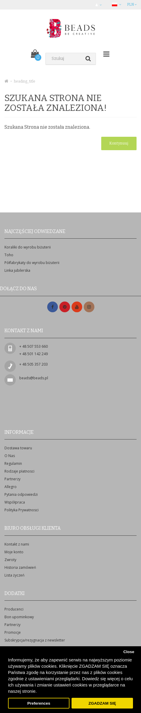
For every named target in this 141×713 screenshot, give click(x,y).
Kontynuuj (119, 143)
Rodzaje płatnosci (19, 471)
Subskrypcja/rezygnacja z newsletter (34, 640)
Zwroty (10, 559)
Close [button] (128, 652)
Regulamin (13, 463)
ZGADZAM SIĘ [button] (102, 703)
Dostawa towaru (18, 448)
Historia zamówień (20, 567)
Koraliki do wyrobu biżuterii (27, 247)
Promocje (12, 632)
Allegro (10, 486)
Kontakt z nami (16, 544)
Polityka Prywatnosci (21, 509)
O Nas (9, 455)
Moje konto (13, 551)
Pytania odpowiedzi (21, 494)
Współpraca (14, 502)
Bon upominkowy (19, 616)
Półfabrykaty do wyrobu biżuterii (31, 262)
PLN (132, 4)
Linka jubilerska (17, 270)
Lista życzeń (14, 575)
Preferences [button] (38, 703)
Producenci (13, 609)
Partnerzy (12, 478)
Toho (8, 254)
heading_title (24, 81)
